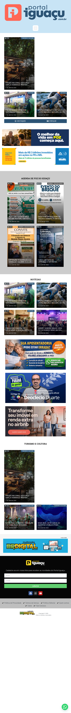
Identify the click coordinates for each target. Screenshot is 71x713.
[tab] (20, 121)
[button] (35, 28)
